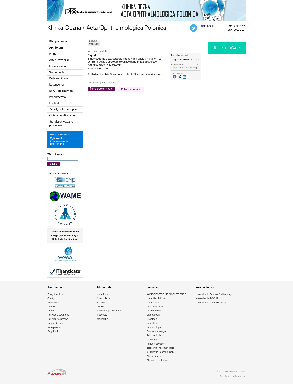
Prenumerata (57, 97)
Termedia (240, 376)
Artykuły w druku (60, 60)
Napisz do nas (55, 323)
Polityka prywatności (58, 314)
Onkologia (152, 318)
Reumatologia (153, 327)
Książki (101, 302)
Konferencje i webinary (109, 310)
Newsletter (53, 302)
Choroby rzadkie (155, 306)
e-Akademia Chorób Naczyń (211, 302)
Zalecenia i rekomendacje (160, 347)
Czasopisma (103, 298)
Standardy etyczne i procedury (61, 123)
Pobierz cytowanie (131, 89)
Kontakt (54, 103)
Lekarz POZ (152, 302)
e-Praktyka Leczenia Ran (160, 352)
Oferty (50, 298)
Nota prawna (54, 327)
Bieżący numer (58, 41)
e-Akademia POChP (207, 298)
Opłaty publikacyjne (62, 115)
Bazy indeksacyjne (61, 90)
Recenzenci (56, 84)
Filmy (52, 53)
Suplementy (56, 72)
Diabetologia (153, 314)
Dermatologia (153, 310)
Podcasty (102, 314)
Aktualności (103, 294)
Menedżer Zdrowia (156, 298)
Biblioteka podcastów (157, 360)
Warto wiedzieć (154, 356)
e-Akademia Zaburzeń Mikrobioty (214, 294)
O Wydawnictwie (56, 294)
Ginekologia (152, 339)
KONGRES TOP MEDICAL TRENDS (166, 294)
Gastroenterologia (156, 331)
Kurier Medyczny (155, 343)
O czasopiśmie (58, 66)
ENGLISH (208, 26)
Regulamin (53, 331)
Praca (50, 310)
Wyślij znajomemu (182, 59)
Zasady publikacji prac (63, 109)
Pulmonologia (153, 335)
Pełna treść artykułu (101, 88)
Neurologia (152, 323)
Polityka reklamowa (57, 318)
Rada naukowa (58, 78)
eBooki (100, 306)
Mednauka (102, 318)
